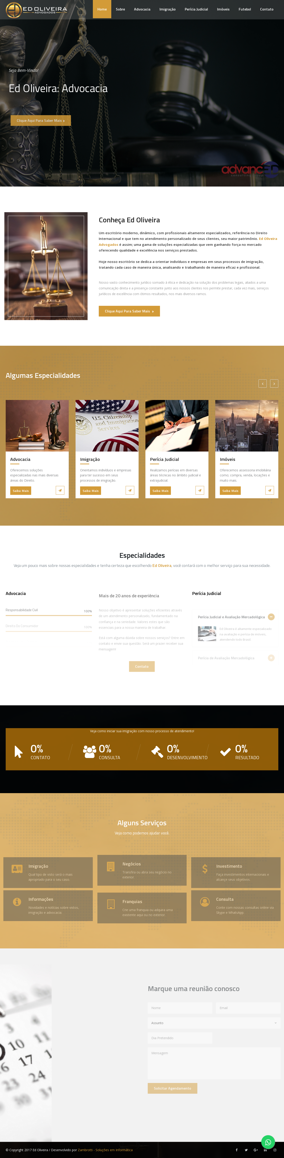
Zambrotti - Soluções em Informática (105, 1150)
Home (102, 9)
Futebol (245, 9)
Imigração (168, 9)
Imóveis (223, 9)
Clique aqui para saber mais (47, 120)
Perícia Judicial (196, 9)
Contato (267, 9)
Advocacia (142, 9)
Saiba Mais (21, 490)
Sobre (120, 9)
